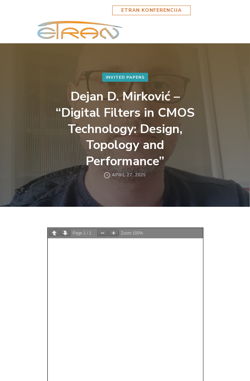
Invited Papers (125, 77)
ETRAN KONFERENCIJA (151, 10)
